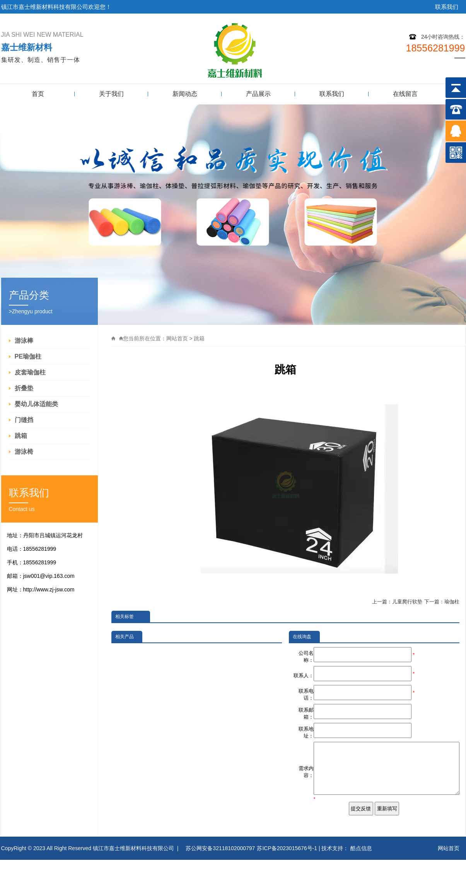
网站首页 (177, 338)
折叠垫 (24, 388)
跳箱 (21, 435)
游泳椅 (24, 451)
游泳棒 (24, 340)
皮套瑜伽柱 (30, 372)
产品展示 (258, 94)
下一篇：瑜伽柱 (441, 602)
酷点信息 (361, 866)
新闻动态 (184, 94)
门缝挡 (24, 420)
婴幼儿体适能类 (36, 404)
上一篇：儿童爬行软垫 (397, 602)
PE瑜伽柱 (28, 356)
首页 (38, 94)
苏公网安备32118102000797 (220, 866)
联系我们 (446, 6)
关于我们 (111, 94)
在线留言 (405, 94)
